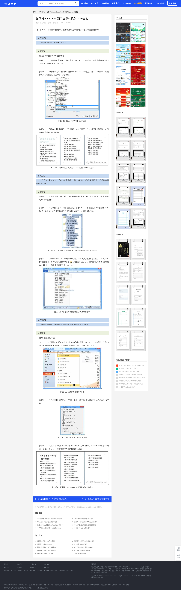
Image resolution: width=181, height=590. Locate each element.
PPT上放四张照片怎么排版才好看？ (130, 371)
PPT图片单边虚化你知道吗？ (128, 387)
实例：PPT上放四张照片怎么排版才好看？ (132, 377)
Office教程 (160, 3)
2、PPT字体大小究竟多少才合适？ (82, 519)
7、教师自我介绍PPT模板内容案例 (45, 550)
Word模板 (138, 3)
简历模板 (148, 3)
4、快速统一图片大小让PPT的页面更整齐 (84, 522)
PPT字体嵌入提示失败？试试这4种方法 (131, 384)
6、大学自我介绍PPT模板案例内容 (82, 547)
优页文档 (43, 23)
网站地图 (33, 567)
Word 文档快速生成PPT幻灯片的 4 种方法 (131, 365)
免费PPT (46, 564)
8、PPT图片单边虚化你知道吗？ (82, 528)
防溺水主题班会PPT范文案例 (98, 499)
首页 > (35, 12)
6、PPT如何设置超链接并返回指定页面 (84, 525)
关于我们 (6, 564)
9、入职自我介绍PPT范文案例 (44, 553)
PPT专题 (94, 3)
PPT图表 (105, 3)
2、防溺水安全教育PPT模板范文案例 (83, 541)
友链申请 (20, 567)
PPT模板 (84, 3)
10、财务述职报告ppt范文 (79, 553)
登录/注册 (172, 3)
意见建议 (33, 564)
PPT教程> (42, 12)
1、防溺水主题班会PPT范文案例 (45, 541)
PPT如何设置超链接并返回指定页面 (130, 381)
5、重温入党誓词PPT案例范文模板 (45, 547)
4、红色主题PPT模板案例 (79, 544)
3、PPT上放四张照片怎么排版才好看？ (47, 522)
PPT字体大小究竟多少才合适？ (128, 368)
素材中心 (115, 3)
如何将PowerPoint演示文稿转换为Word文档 (62, 12)
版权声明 (20, 564)
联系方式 (6, 567)
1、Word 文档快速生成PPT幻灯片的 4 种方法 (48, 519)
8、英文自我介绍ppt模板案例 (81, 550)
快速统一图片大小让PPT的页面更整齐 (130, 374)
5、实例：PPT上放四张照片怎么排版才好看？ (49, 525)
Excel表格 (126, 3)
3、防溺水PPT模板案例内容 (43, 544)
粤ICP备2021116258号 (138, 576)
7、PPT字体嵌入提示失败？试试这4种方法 (48, 528)
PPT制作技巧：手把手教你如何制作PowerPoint (57, 499)
